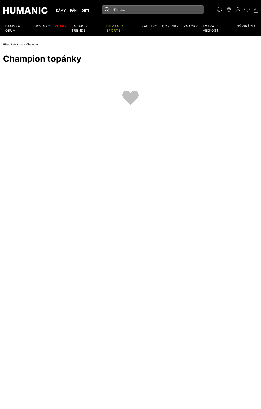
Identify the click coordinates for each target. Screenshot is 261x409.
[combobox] (153, 9)
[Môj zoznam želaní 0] (246, 10)
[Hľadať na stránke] (153, 9)
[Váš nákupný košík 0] (255, 10)
